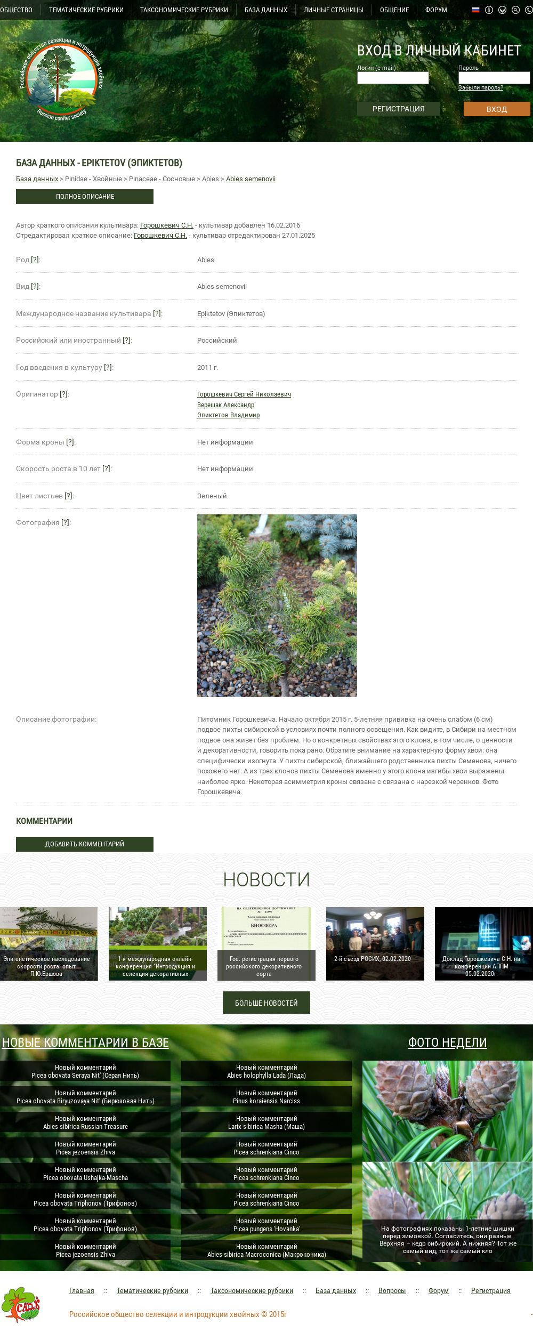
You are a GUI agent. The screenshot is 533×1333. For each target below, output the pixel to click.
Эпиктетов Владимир (228, 415)
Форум (439, 1290)
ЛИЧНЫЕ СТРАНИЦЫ (334, 10)
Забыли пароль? (480, 87)
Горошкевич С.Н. (166, 225)
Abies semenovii (251, 179)
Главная (81, 1290)
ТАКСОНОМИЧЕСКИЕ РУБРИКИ (184, 10)
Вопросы (392, 1290)
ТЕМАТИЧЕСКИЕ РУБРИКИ (86, 10)
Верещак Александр (225, 405)
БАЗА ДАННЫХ (266, 10)
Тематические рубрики (152, 1290)
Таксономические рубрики (252, 1290)
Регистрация (491, 1290)
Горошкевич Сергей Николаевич (244, 394)
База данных (37, 179)
